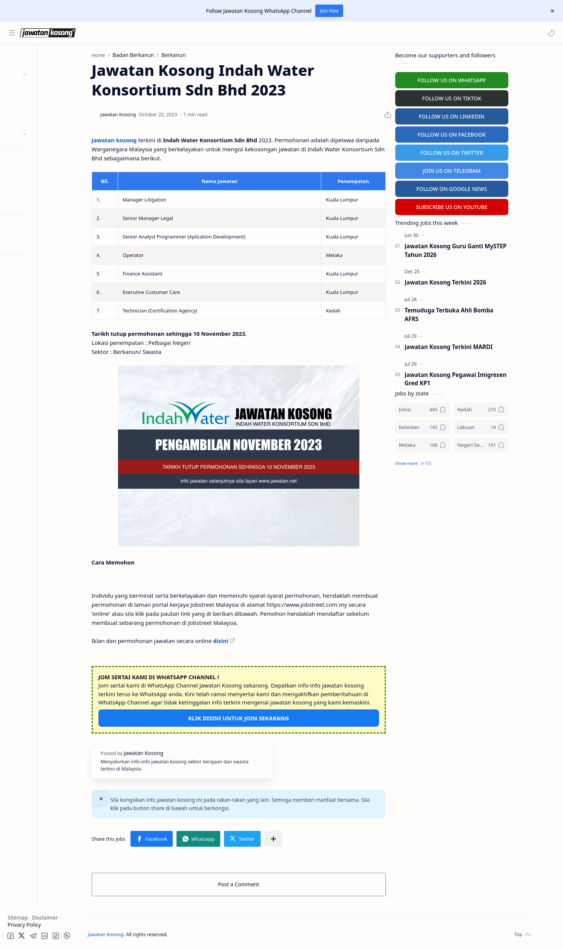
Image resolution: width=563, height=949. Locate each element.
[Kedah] (506, 408)
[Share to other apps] (298, 838)
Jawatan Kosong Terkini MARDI (474, 345)
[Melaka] (447, 444)
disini (245, 639)
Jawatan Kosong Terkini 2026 (470, 281)
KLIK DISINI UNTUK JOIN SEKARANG (263, 717)
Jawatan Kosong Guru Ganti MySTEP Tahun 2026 (480, 249)
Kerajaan (32, 89)
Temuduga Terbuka (33, 173)
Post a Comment (263, 883)
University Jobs (27, 187)
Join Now (329, 11)
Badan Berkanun (41, 104)
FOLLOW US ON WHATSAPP (476, 79)
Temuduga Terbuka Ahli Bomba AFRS (474, 313)
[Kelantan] (447, 426)
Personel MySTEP (30, 158)
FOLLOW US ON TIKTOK (476, 97)
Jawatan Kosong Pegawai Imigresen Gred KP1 (481, 378)
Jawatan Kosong (134, 933)
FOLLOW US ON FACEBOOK (477, 133)
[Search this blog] (156, 33)
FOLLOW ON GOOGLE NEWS (477, 187)
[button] (549, 32)
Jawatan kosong (139, 139)
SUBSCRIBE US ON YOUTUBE (476, 205)
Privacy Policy (24, 924)
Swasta (29, 119)
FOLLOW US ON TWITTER (476, 151)
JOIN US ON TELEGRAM (477, 169)
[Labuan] (506, 426)
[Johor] (447, 408)
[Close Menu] (551, 11)
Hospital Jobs (25, 202)
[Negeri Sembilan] (506, 444)
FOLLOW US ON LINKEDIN (476, 115)
